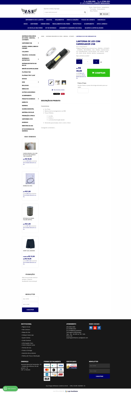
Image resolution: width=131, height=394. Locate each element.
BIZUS (26, 24)
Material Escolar (28, 112)
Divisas (24, 79)
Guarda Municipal (28, 109)
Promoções (93, 9)
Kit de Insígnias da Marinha (28, 130)
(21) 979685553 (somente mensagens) (96, 3)
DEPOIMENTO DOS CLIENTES (35, 20)
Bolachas (25, 85)
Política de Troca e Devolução (31, 356)
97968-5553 (105, 1)
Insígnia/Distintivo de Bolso (29, 64)
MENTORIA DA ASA (27, 126)
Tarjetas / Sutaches (28, 55)
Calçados (25, 51)
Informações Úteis (27, 343)
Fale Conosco (26, 329)
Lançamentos (105, 7)
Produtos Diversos (28, 99)
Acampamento (26, 95)
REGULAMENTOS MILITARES (61, 24)
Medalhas (25, 89)
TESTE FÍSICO (77, 24)
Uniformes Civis (27, 119)
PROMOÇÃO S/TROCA (28, 115)
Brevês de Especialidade (30, 68)
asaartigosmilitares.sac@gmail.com (77, 338)
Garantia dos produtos (29, 353)
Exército (25, 102)
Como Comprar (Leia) (28, 345)
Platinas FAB (26, 72)
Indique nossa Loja (28, 335)
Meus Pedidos (94, 11)
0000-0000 (90, 1)
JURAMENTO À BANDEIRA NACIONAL (70, 28)
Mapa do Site (26, 332)
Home (90, 7)
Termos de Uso (26, 348)
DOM (23, 82)
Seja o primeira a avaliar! (82, 56)
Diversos (25, 122)
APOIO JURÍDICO (102, 24)
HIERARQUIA (101, 20)
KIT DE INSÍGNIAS (50, 28)
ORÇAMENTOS (59, 20)
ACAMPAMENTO (89, 24)
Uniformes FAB (27, 43)
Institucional (26, 324)
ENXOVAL (49, 20)
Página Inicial (26, 327)
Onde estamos (101, 9)
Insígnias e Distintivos (26, 59)
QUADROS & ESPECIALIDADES (94, 28)
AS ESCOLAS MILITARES (35, 28)
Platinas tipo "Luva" (28, 75)
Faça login (56, 8)
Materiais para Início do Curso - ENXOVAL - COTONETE (29, 38)
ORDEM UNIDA (45, 24)
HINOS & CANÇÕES (73, 20)
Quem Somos (97, 7)
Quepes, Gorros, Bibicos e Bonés (30, 47)
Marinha (25, 105)
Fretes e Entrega (27, 350)
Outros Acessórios (28, 92)
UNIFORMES (34, 24)
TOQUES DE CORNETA (88, 20)
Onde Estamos (26, 340)
